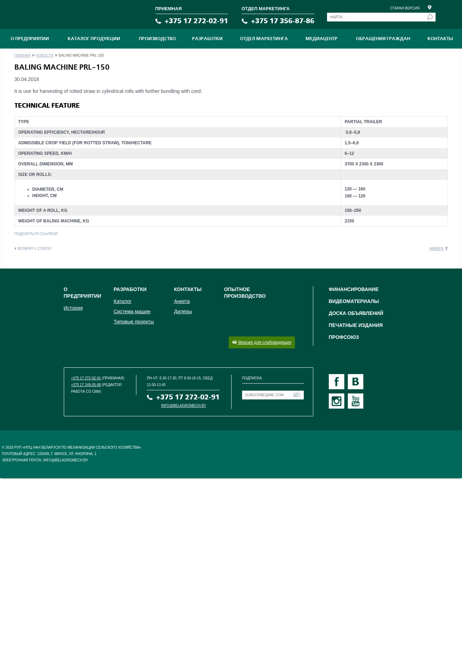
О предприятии (30, 39)
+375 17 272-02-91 (196, 21)
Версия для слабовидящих (261, 342)
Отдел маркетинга (264, 39)
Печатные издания (356, 325)
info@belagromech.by (183, 406)
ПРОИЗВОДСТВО (157, 39)
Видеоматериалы (354, 301)
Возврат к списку (35, 249)
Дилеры (183, 311)
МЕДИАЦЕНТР (322, 39)
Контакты (440, 39)
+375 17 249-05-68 (86, 385)
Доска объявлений (356, 313)
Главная (22, 55)
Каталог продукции (94, 39)
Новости (44, 55)
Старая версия (405, 8)
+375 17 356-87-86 (282, 21)
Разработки (207, 39)
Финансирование (354, 289)
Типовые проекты (133, 321)
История (73, 308)
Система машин (131, 311)
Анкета (182, 301)
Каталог (122, 301)
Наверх (436, 249)
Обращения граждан (383, 39)
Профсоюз (344, 337)
